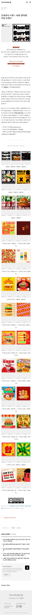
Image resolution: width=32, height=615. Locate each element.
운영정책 (22, 598)
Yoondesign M (7, 566)
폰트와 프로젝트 (4, 8)
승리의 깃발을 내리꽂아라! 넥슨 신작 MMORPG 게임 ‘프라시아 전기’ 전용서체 (16, 540)
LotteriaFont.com (16, 127)
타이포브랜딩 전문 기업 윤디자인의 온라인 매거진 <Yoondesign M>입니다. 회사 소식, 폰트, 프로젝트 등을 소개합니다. (13, 570)
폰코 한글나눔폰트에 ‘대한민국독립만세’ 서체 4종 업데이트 (16, 549)
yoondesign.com (8, 606)
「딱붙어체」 (20, 129)
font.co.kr (6, 607)
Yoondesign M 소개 (13, 598)
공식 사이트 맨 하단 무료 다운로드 (23, 131)
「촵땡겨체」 (14, 129)
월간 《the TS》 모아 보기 (10, 517)
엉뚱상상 (6, 87)
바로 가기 (9, 82)
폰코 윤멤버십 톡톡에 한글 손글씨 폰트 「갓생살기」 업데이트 (16, 545)
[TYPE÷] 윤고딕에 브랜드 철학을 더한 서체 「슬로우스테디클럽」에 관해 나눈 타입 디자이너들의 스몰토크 (16, 554)
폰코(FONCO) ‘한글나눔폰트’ (9, 134)
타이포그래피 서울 (18, 113)
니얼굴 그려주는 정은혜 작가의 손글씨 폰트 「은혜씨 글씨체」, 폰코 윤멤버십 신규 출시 (16, 559)
